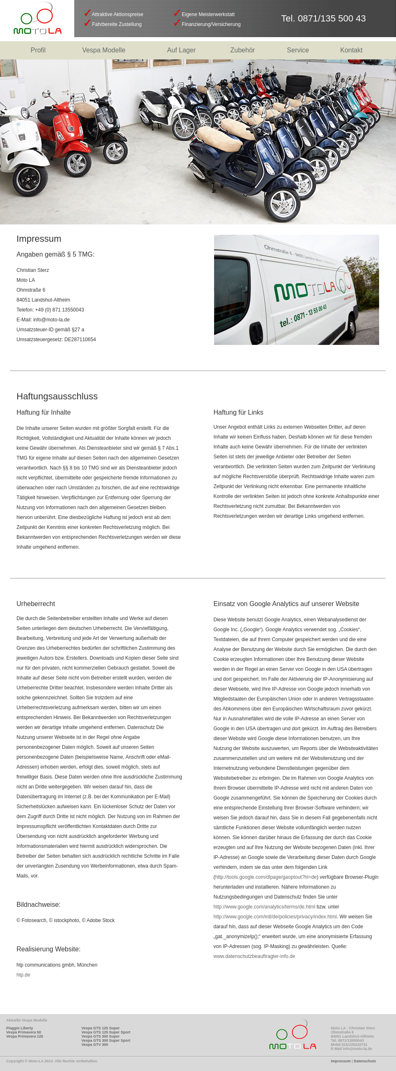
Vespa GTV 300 (94, 1045)
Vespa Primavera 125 (24, 1036)
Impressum (341, 1061)
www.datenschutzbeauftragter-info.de (254, 956)
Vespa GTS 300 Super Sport (105, 1040)
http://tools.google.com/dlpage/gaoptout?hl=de (266, 877)
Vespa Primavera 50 (23, 1032)
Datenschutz (365, 1061)
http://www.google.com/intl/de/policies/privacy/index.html (275, 917)
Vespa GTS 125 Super (100, 1028)
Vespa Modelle (103, 50)
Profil (38, 50)
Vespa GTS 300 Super (100, 1036)
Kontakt (351, 50)
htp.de (23, 975)
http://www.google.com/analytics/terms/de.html (265, 907)
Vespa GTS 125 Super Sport (105, 1032)
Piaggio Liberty (19, 1028)
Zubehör (242, 50)
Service (298, 50)
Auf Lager (181, 50)
